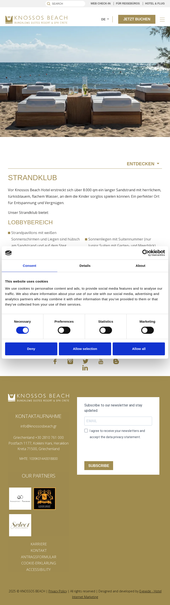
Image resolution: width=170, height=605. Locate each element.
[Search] (65, 3)
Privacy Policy (57, 591)
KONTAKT (39, 550)
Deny (31, 349)
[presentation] (118, 451)
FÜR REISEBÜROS (128, 3)
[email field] (118, 421)
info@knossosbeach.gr (39, 426)
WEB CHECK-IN (101, 3)
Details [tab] (85, 265)
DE (103, 19)
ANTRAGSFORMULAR (38, 556)
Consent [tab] (29, 265)
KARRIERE (39, 544)
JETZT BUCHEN (136, 19)
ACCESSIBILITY (38, 569)
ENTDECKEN (141, 163)
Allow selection (85, 349)
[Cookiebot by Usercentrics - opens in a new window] (145, 253)
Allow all (139, 349)
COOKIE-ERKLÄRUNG (38, 563)
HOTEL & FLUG (155, 3)
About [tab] (140, 265)
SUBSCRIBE (98, 466)
